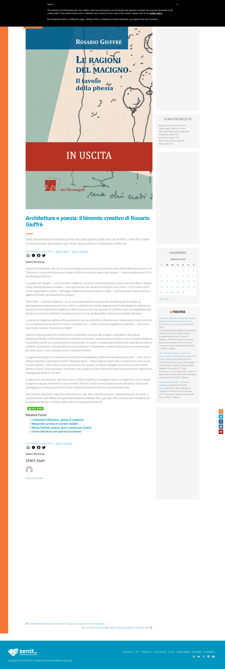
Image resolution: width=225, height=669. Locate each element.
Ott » (167, 299)
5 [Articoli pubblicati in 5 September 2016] (161, 276)
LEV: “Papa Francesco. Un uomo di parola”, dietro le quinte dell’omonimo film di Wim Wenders (177, 356)
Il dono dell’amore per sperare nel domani (56, 431)
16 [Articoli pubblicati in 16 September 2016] (183, 281)
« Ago (161, 299)
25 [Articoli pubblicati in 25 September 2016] (194, 287)
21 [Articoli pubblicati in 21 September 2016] (172, 287)
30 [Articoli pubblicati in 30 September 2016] (183, 292)
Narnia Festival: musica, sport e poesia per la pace (61, 427)
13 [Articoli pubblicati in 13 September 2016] (167, 281)
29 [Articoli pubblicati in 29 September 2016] (177, 292)
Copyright (197, 651)
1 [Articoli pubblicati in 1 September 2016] (177, 270)
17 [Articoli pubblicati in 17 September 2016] (188, 281)
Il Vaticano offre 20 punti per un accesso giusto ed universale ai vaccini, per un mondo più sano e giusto (177, 321)
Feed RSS (179, 312)
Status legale (183, 651)
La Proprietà (159, 651)
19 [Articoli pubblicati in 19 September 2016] (161, 287)
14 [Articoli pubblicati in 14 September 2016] (172, 281)
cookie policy (155, 13)
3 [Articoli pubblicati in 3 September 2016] (188, 270)
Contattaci (209, 651)
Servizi (171, 651)
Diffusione (146, 651)
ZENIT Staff (62, 251)
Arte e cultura (80, 251)
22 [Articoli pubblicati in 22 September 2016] (177, 287)
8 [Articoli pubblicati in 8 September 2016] (177, 276)
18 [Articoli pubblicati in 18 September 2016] (194, 281)
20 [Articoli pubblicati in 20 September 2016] (167, 287)
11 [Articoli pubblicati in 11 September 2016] (194, 276)
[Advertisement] (89, 595)
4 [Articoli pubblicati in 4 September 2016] (193, 270)
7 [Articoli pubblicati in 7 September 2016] (172, 276)
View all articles (34, 478)
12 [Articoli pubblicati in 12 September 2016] (161, 281)
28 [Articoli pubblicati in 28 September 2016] (172, 292)
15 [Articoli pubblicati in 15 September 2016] (177, 281)
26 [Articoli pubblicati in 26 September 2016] (161, 292)
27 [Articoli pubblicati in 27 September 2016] (167, 292)
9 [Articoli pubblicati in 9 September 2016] (183, 276)
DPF (137, 651)
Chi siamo (128, 651)
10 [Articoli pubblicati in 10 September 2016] (188, 276)
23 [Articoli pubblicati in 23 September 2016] (183, 287)
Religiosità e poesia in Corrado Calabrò (54, 423)
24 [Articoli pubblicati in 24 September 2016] (188, 287)
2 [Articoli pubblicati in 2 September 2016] (183, 270)
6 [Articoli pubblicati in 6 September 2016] (167, 276)
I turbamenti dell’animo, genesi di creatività (57, 419)
